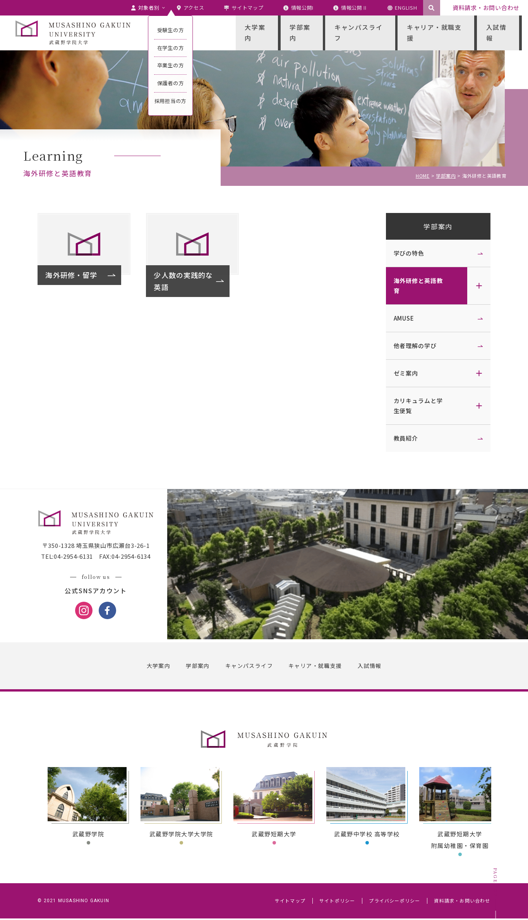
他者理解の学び (413, 346)
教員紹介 (404, 438)
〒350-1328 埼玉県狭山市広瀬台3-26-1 (97, 547)
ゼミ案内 (404, 373)
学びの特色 (407, 253)
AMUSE (402, 318)
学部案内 (436, 226)
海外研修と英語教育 (416, 285)
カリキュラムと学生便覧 (416, 405)
